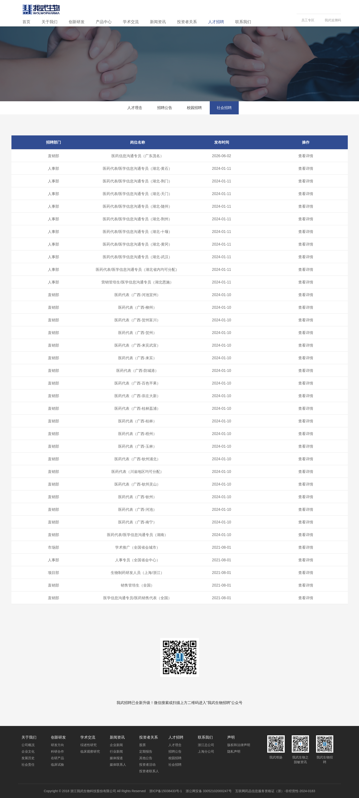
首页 (26, 22)
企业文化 (28, 751)
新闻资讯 (158, 22)
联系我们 (243, 22)
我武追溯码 (333, 20)
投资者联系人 (149, 771)
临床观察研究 (90, 751)
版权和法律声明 (238, 745)
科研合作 (57, 751)
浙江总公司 (206, 745)
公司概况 (28, 745)
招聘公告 (164, 108)
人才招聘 (216, 22)
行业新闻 (116, 751)
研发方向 (57, 745)
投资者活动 (147, 764)
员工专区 (307, 20)
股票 (142, 745)
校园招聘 (194, 108)
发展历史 (28, 758)
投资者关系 (187, 22)
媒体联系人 (118, 764)
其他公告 (145, 758)
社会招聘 (224, 108)
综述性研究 (88, 745)
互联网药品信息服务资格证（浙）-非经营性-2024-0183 (275, 791)
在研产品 (57, 758)
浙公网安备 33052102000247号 (209, 791)
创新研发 (77, 22)
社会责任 (28, 764)
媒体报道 (116, 758)
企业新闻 (116, 745)
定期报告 (145, 751)
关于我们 (49, 22)
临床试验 (57, 764)
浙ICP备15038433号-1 (165, 791)
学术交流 (131, 22)
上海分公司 (206, 751)
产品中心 (104, 22)
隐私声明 (233, 751)
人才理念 (134, 108)
